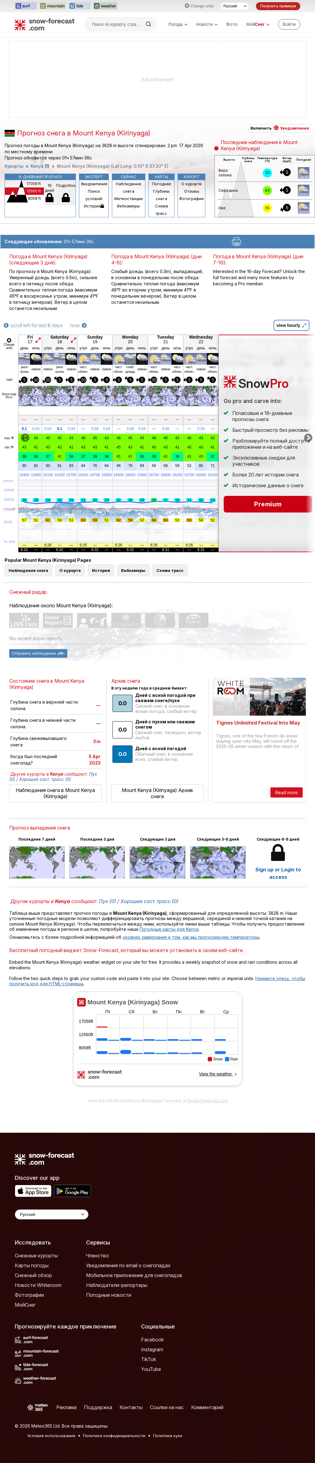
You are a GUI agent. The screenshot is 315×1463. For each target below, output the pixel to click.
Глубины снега (161, 195)
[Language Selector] (52, 1214)
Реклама (66, 1407)
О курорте (191, 183)
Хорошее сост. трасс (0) (45, 779)
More (9, 397)
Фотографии (191, 198)
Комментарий (207, 1407)
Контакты (131, 1407)
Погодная (161, 183)
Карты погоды (32, 1265)
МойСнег (25, 1305)
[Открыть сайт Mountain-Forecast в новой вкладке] (52, 6)
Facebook (152, 1339)
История (94, 205)
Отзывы (191, 191)
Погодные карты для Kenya (169, 929)
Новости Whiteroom (38, 1285)
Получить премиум (278, 6)
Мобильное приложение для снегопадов (134, 1275)
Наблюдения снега (128, 187)
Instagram (152, 1349)
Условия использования (51, 1435)
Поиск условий (93, 195)
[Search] (149, 24)
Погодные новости (108, 1295)
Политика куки (167, 1435)
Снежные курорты (36, 1255)
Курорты (14, 166)
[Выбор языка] (235, 6)
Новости (207, 24)
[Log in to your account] (289, 24)
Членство (97, 1255)
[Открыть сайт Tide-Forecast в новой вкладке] (80, 6)
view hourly (291, 325)
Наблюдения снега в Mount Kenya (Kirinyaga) (55, 793)
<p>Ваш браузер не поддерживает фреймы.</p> (157, 1043)
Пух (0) (107, 901)
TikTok (148, 1359)
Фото (232, 24)
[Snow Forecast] (44, 24)
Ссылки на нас (167, 1407)
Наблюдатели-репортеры (116, 1285)
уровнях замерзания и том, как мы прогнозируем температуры (191, 937)
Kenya (37, 166)
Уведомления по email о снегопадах (128, 1265)
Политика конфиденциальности (114, 1435)
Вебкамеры (128, 205)
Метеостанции (128, 198)
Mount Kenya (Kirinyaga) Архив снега (157, 793)
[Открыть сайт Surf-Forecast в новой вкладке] (26, 6)
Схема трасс (161, 209)
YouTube (151, 1369)
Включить (279, 128)
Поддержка (98, 1407)
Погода (177, 24)
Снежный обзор (33, 1275)
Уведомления (94, 183)
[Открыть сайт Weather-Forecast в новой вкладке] (105, 6)
